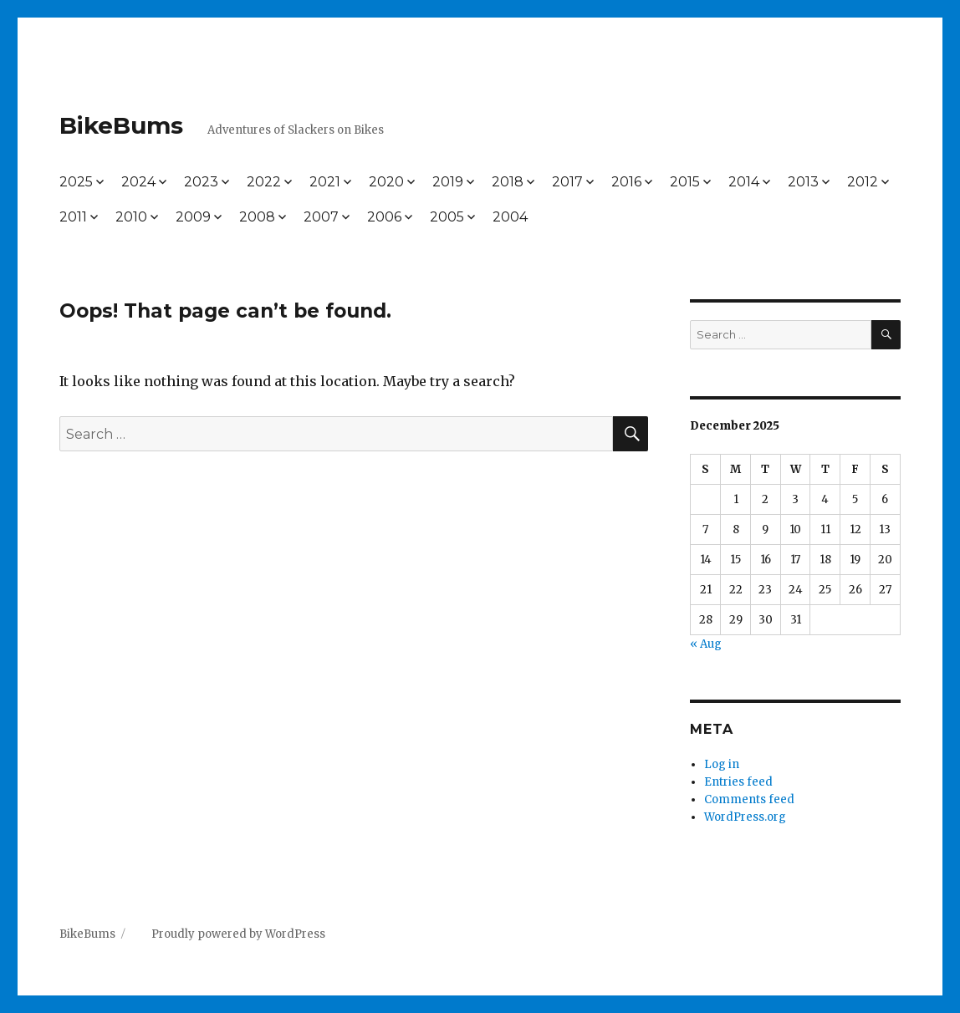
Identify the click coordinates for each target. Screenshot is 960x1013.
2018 (507, 182)
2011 (73, 217)
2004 (510, 217)
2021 (324, 182)
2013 (803, 182)
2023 (201, 182)
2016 (626, 182)
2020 (386, 182)
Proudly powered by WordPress (238, 934)
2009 (193, 217)
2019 (447, 182)
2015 (685, 182)
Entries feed (738, 782)
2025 (76, 182)
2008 (257, 217)
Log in (721, 764)
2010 (131, 217)
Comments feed (749, 799)
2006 (384, 217)
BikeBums (121, 125)
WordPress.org (745, 817)
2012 (862, 182)
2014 (743, 182)
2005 (447, 217)
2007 (321, 217)
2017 (567, 182)
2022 (264, 182)
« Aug (706, 644)
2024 (138, 182)
